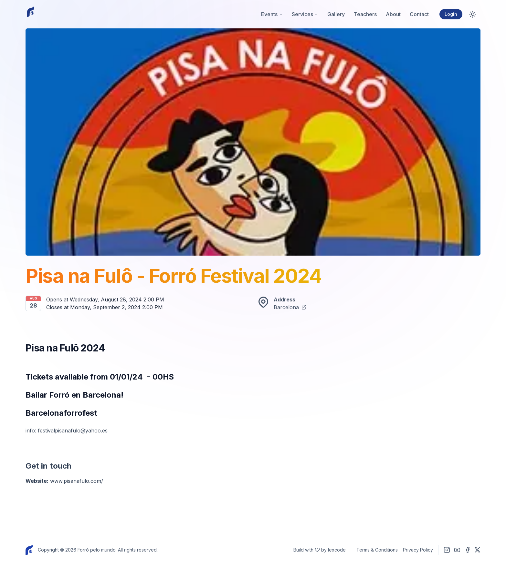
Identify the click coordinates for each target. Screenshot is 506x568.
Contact (419, 14)
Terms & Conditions (377, 550)
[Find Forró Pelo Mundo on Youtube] (457, 550)
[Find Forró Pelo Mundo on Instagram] (447, 550)
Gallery (336, 14)
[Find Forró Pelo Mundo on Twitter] (477, 550)
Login (451, 14)
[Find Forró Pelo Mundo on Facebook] (467, 550)
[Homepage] (31, 14)
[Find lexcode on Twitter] (317, 550)
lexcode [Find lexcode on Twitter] (337, 550)
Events (272, 14)
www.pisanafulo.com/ (76, 481)
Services (305, 14)
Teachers (365, 14)
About (393, 14)
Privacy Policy (418, 550)
